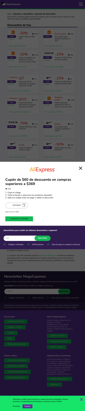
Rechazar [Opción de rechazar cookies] (16, 406)
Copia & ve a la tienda (19, 219)
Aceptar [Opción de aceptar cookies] (27, 406)
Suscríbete (42, 238)
